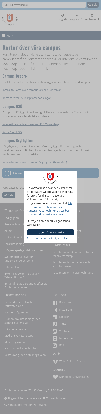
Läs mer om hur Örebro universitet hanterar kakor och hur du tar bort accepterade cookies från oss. (49, 208)
